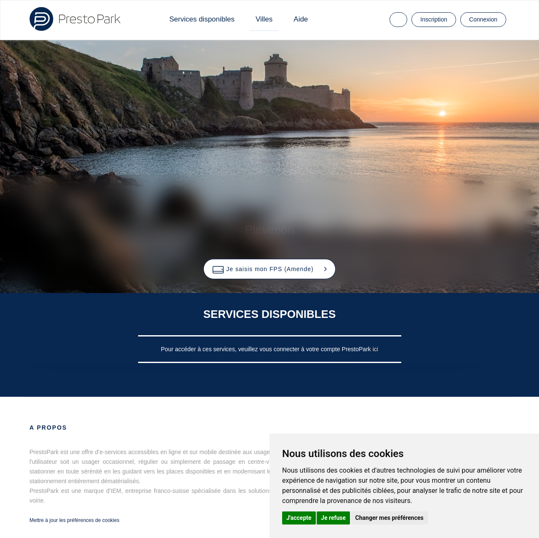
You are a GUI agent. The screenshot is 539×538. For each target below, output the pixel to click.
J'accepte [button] (299, 517)
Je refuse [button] (333, 517)
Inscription (433, 19)
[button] (269, 269)
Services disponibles (202, 19)
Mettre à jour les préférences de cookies (74, 520)
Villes (264, 19)
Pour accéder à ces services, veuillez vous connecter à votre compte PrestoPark (267, 349)
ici (375, 349)
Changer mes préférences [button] (389, 517)
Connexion (483, 19)
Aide (301, 19)
